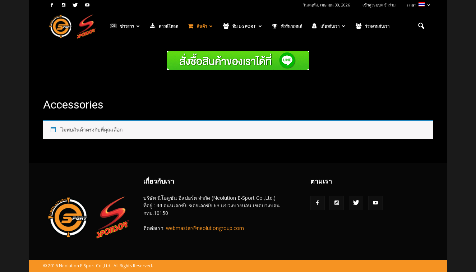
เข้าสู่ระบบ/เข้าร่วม (379, 5)
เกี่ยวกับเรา (328, 26)
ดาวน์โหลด (164, 26)
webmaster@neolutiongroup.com (205, 228)
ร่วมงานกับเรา (372, 26)
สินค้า (200, 26)
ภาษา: (418, 5)
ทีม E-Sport (242, 26)
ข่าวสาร (125, 26)
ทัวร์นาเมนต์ (287, 26)
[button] (421, 26)
